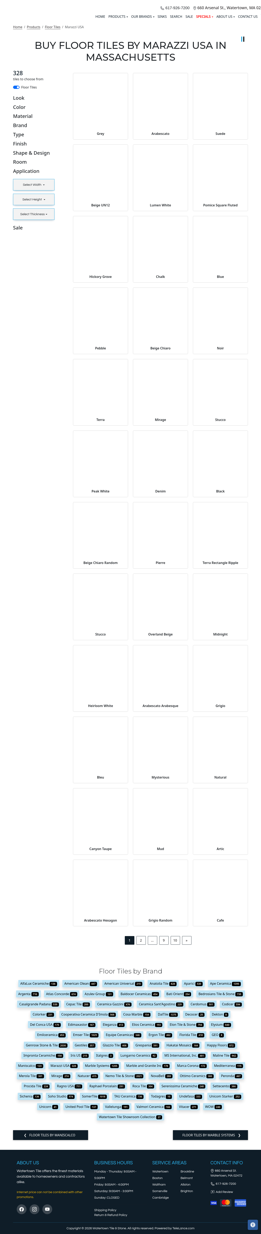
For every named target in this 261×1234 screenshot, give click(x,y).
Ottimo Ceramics (197, 1179)
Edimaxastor (81, 1127)
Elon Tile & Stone (186, 1127)
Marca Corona (192, 1168)
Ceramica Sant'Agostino (161, 1107)
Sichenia (30, 1199)
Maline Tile (225, 1158)
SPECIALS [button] (203, 68)
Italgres (104, 1158)
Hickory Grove (100, 379)
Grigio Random (161, 1023)
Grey (100, 236)
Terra (100, 522)
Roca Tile (143, 1189)
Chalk (160, 379)
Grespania (147, 1148)
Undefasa (190, 1199)
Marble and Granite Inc (148, 1168)
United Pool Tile (81, 1209)
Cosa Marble (136, 1117)
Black (220, 594)
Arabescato (160, 236)
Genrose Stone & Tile (46, 1148)
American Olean (80, 1086)
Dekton (220, 1117)
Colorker (43, 1117)
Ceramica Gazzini (114, 1107)
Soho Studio (61, 1199)
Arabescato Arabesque (160, 809)
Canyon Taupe (100, 952)
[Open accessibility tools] (253, 1225)
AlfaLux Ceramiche (38, 1086)
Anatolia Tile (163, 1086)
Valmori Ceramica (154, 1209)
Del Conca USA (45, 1127)
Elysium (221, 1127)
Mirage (160, 522)
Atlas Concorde (61, 1096)
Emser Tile (85, 1138)
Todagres (161, 1199)
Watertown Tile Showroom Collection (130, 1220)
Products (33, 130)
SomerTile (94, 1199)
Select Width (32, 287)
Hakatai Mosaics (183, 1148)
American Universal (123, 1086)
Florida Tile (191, 1138)
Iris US (80, 1158)
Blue (220, 379)
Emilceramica (51, 1138)
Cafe (220, 1023)
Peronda (231, 1179)
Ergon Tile (160, 1138)
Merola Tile (31, 1179)
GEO (218, 1138)
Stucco (220, 522)
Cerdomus (203, 1107)
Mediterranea (228, 1168)
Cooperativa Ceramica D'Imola (88, 1117)
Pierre (160, 665)
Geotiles (85, 1148)
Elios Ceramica (147, 1127)
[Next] (186, 1043)
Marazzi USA (64, 1168)
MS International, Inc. (185, 1158)
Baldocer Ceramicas (140, 1096)
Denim (160, 594)
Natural (220, 880)
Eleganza (114, 1127)
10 (175, 1043)
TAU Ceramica (129, 1199)
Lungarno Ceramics (139, 1158)
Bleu (100, 880)
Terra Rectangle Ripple (220, 665)
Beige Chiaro (160, 451)
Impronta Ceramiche (43, 1158)
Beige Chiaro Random (100, 665)
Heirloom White (100, 809)
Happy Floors (221, 1148)
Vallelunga (117, 1209)
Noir (220, 451)
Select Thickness (32, 317)
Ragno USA (69, 1189)
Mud (160, 952)
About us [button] (224, 68)
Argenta (28, 1096)
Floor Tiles (52, 130)
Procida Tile (37, 1189)
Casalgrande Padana (39, 1107)
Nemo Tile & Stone (124, 1179)
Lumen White (160, 308)
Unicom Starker (225, 1199)
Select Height (32, 302)
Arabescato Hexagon (100, 1023)
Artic (220, 952)
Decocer (195, 1117)
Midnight (220, 737)
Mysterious (160, 880)
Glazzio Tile (115, 1148)
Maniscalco (30, 1168)
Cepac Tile (78, 1107)
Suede (220, 236)
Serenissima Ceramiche (183, 1189)
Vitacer (188, 1209)
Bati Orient (178, 1096)
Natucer (88, 1179)
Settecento (225, 1189)
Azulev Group (99, 1096)
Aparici (193, 1086)
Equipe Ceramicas (123, 1138)
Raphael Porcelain (107, 1189)
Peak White (100, 594)
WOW (213, 1209)
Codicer (232, 1107)
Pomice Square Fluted (220, 308)
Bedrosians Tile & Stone (220, 1096)
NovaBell (162, 1179)
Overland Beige (160, 737)
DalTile (168, 1117)
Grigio (220, 809)
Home (17, 130)
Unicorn (48, 1209)
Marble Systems (102, 1168)
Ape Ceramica (225, 1086)
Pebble (100, 451)
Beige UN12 (100, 308)
